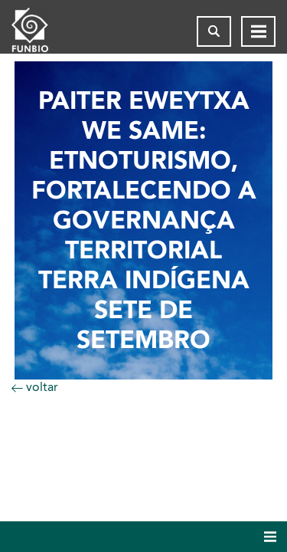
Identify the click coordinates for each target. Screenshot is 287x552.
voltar (34, 387)
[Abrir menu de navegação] (258, 31)
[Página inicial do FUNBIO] (42, 31)
